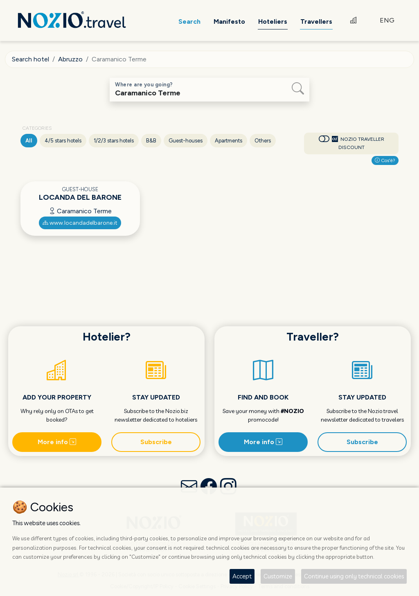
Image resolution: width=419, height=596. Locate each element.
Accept (242, 576)
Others (263, 141)
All (28, 141)
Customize (278, 576)
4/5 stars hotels (63, 141)
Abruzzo (70, 59)
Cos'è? (385, 160)
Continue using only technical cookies (354, 576)
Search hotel (30, 59)
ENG (387, 20)
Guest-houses (186, 141)
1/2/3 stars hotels (114, 141)
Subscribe (156, 442)
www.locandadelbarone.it (80, 222)
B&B (151, 141)
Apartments (228, 141)
